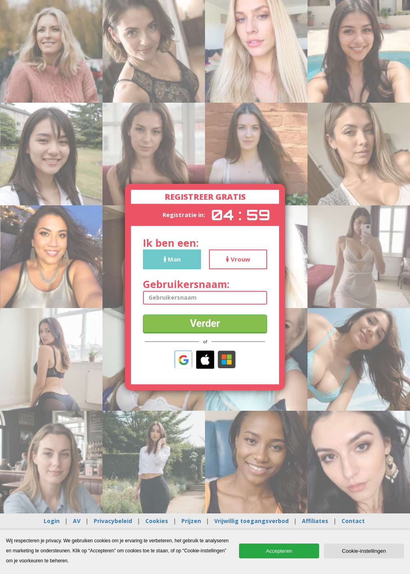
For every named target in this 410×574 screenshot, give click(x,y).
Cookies (156, 521)
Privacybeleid (113, 521)
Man (172, 259)
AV (76, 521)
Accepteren (279, 551)
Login (52, 521)
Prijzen (191, 521)
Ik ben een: (171, 243)
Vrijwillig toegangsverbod (251, 521)
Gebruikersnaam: (186, 284)
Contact (353, 521)
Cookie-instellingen (364, 551)
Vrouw (238, 259)
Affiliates (315, 521)
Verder (205, 323)
